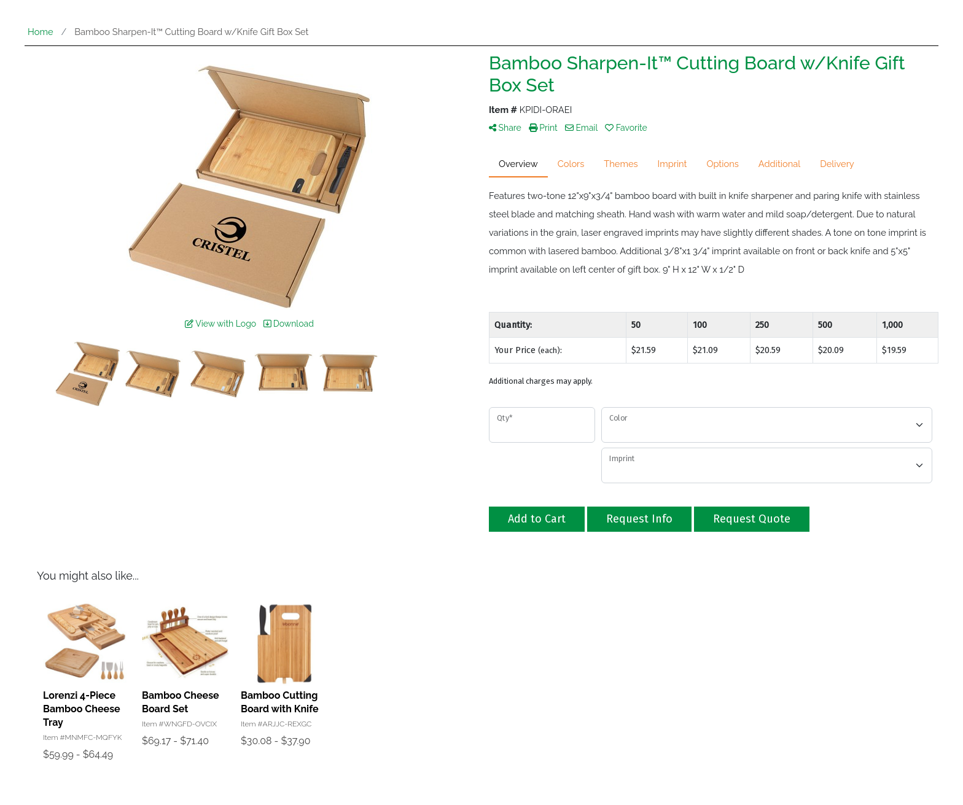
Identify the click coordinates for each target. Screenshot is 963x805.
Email (581, 128)
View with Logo (220, 324)
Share (505, 128)
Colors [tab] (571, 163)
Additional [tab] (779, 163)
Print (543, 128)
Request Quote (751, 519)
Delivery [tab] (837, 163)
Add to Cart (537, 519)
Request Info (639, 519)
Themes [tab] (620, 163)
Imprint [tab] (672, 163)
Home (40, 31)
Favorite (626, 128)
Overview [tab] (518, 163)
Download (288, 324)
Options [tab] (722, 163)
